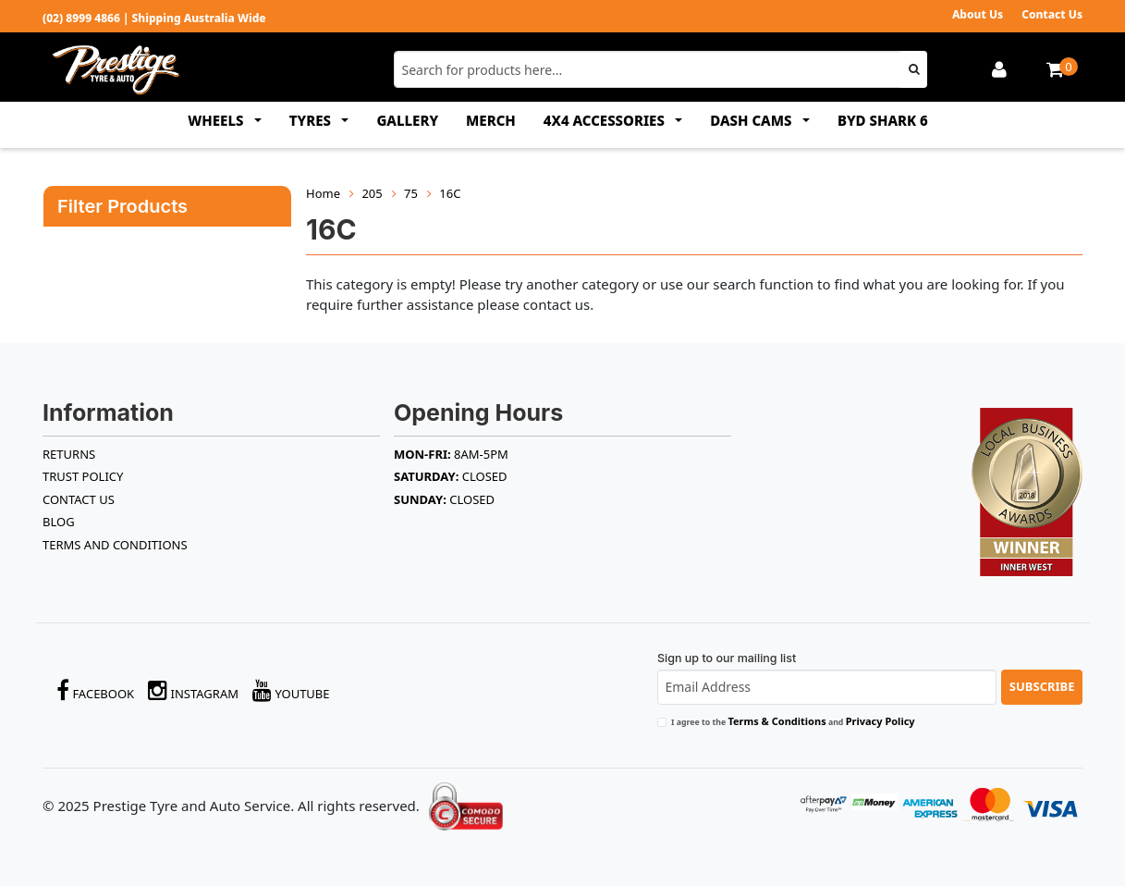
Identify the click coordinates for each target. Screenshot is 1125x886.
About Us (977, 14)
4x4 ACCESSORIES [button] (606, 120)
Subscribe (1042, 686)
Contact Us (1051, 14)
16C (449, 193)
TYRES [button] (312, 120)
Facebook (95, 690)
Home (323, 193)
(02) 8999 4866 (81, 18)
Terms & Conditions (776, 721)
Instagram (193, 690)
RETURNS (69, 454)
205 (371, 193)
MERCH (491, 120)
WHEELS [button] (217, 120)
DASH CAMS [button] (752, 120)
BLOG (59, 521)
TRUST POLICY (83, 476)
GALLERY (407, 120)
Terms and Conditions (115, 544)
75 (411, 193)
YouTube (291, 690)
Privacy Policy (880, 721)
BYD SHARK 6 (883, 120)
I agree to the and (793, 721)
